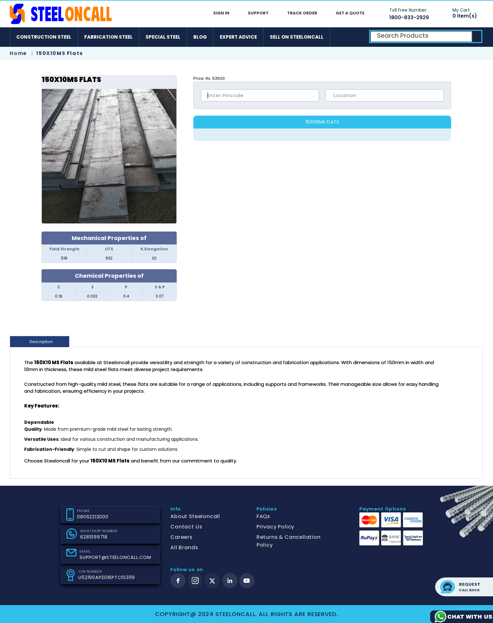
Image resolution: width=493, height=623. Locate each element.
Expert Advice (238, 37)
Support (258, 13)
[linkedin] (229, 580)
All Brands (184, 547)
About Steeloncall (195, 516)
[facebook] (178, 580)
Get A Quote (350, 13)
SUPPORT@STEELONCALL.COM (115, 557)
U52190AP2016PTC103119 (106, 577)
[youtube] (246, 580)
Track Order (302, 13)
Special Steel (163, 37)
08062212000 (92, 517)
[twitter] (212, 580)
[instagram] (195, 580)
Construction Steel (43, 37)
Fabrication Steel (108, 37)
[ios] (358, 37)
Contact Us (186, 526)
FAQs (263, 516)
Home (18, 53)
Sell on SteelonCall (297, 37)
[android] (340, 37)
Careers (181, 537)
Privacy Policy (275, 526)
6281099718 (93, 537)
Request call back (464, 586)
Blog (200, 37)
